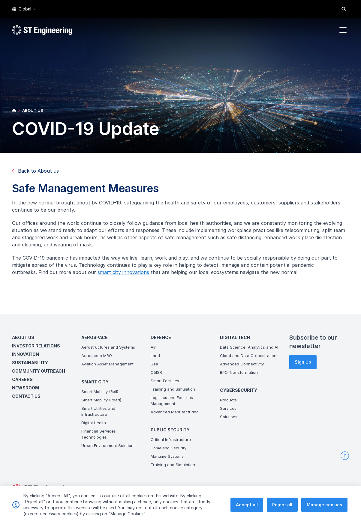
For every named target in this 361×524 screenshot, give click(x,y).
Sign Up (303, 362)
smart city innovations (126, 275)
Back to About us (35, 171)
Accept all (247, 509)
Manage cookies (324, 509)
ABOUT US (32, 110)
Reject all (282, 509)
